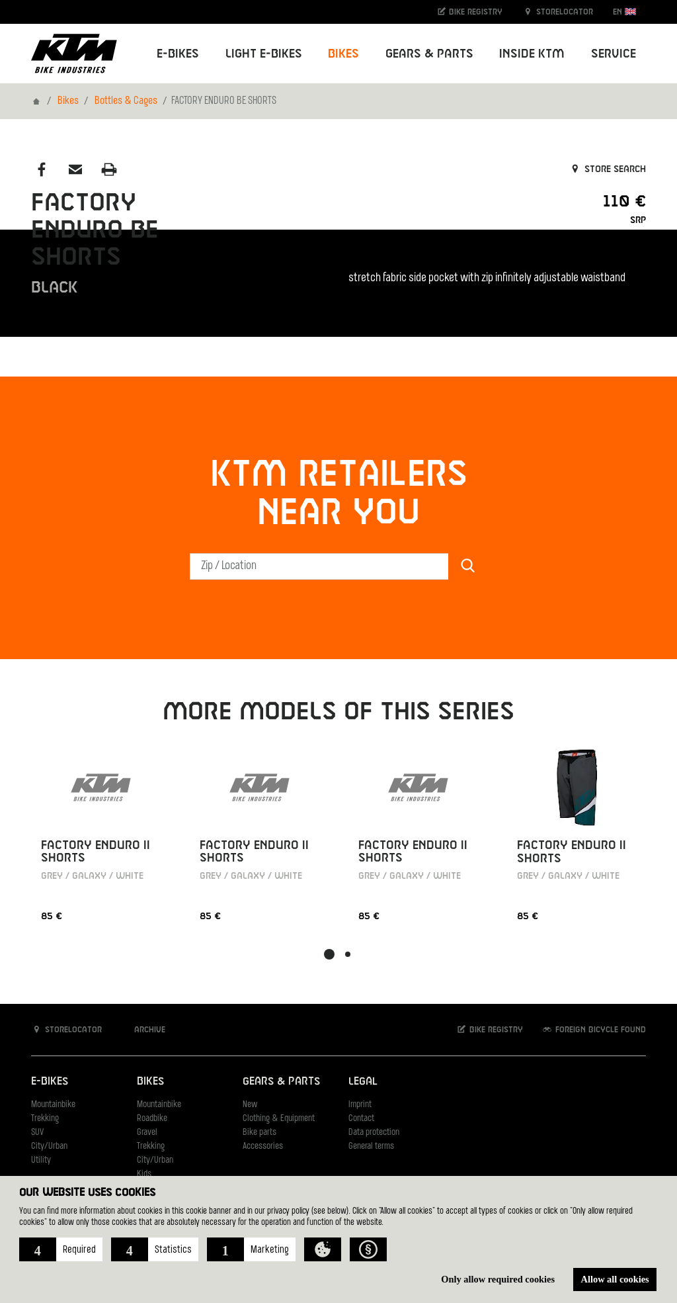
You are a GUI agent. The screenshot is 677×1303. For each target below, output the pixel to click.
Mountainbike (53, 1105)
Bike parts (259, 1133)
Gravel (147, 1133)
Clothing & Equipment (279, 1119)
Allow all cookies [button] (615, 1279)
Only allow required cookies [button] (498, 1279)
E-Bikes (49, 1081)
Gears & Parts (281, 1081)
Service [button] (613, 54)
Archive (142, 1029)
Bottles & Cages (126, 101)
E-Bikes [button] (178, 54)
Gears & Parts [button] (429, 54)
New (250, 1105)
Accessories (263, 1146)
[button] (60, 1249)
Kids (144, 1174)
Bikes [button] (343, 54)
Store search (607, 169)
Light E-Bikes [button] (263, 54)
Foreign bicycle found (593, 1029)
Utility (41, 1160)
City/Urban (49, 1146)
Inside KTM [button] (532, 54)
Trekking (45, 1119)
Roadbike (152, 1119)
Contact (361, 1119)
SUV (37, 1133)
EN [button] (624, 11)
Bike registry (469, 11)
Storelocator (557, 11)
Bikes (68, 101)
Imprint (360, 1105)
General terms (371, 1146)
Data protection (373, 1133)
